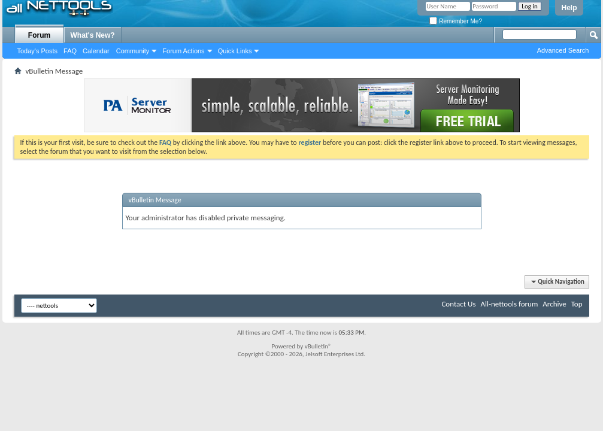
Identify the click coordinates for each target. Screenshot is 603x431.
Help (569, 8)
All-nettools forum (509, 303)
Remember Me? (455, 21)
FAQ (70, 50)
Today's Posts (37, 50)
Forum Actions (183, 50)
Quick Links (235, 50)
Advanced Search (563, 50)
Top (577, 303)
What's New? (93, 35)
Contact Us (458, 303)
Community (133, 50)
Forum (39, 35)
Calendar (96, 50)
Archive (554, 303)
